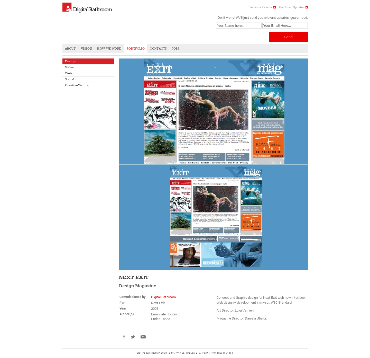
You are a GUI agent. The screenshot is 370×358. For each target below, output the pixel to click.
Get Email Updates (291, 7)
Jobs (176, 49)
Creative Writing (77, 85)
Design (70, 61)
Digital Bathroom (163, 297)
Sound (69, 79)
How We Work (109, 49)
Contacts (158, 49)
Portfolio (136, 49)
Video (69, 67)
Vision (86, 49)
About (70, 49)
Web (68, 73)
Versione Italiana (260, 7)
